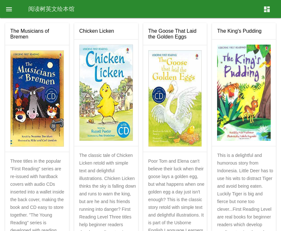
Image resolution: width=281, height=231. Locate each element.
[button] (9, 9)
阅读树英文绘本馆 (51, 8)
